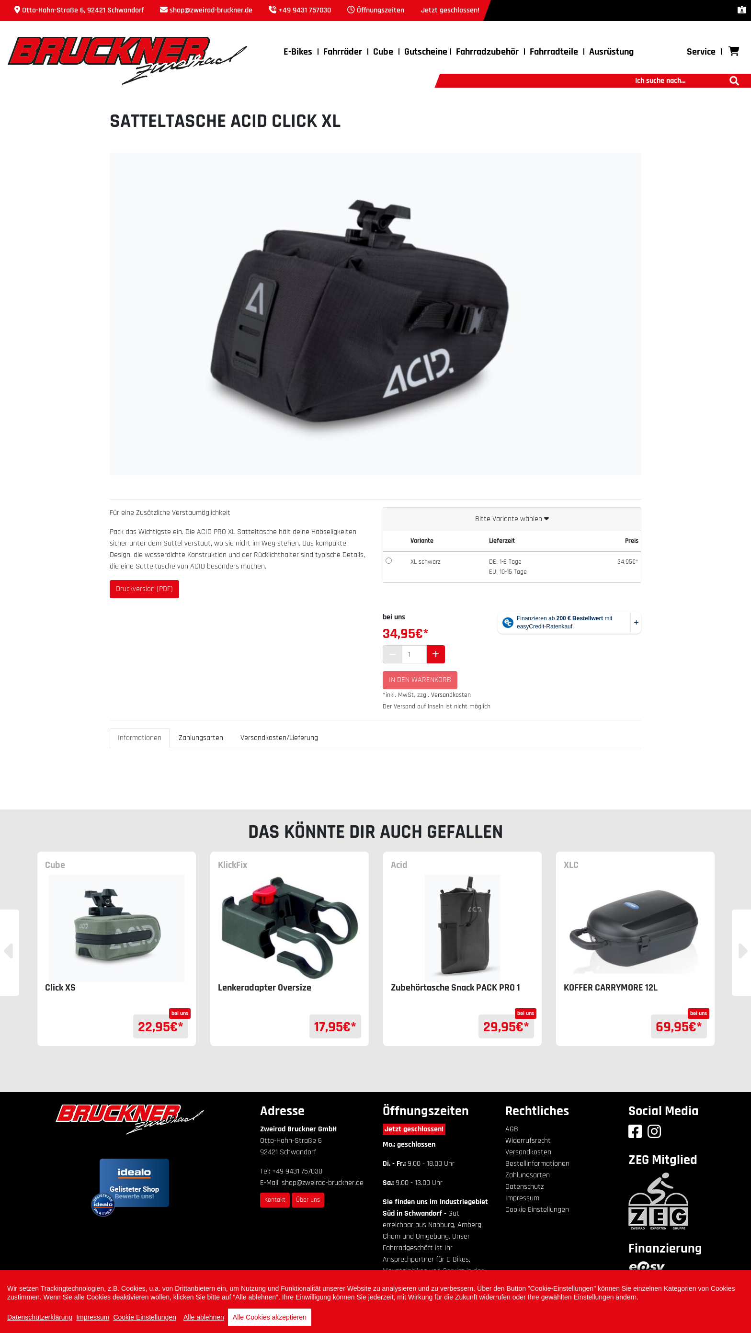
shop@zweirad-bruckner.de (211, 10)
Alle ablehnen (203, 1317)
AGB (511, 1129)
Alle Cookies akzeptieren (270, 1317)
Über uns (308, 1200)
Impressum (522, 1198)
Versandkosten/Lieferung (279, 738)
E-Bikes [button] (298, 52)
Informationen (139, 738)
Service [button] (701, 52)
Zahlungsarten (201, 738)
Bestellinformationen (537, 1164)
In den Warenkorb (420, 680)
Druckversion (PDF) (144, 589)
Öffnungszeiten (380, 10)
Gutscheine (425, 52)
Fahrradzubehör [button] (487, 52)
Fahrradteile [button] (554, 52)
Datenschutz (524, 1187)
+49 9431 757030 (304, 10)
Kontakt (274, 1200)
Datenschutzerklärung (39, 1317)
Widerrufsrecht (528, 1141)
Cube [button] (383, 52)
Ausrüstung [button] (611, 52)
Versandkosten (451, 695)
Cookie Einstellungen (537, 1210)
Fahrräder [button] (342, 52)
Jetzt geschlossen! (414, 1129)
